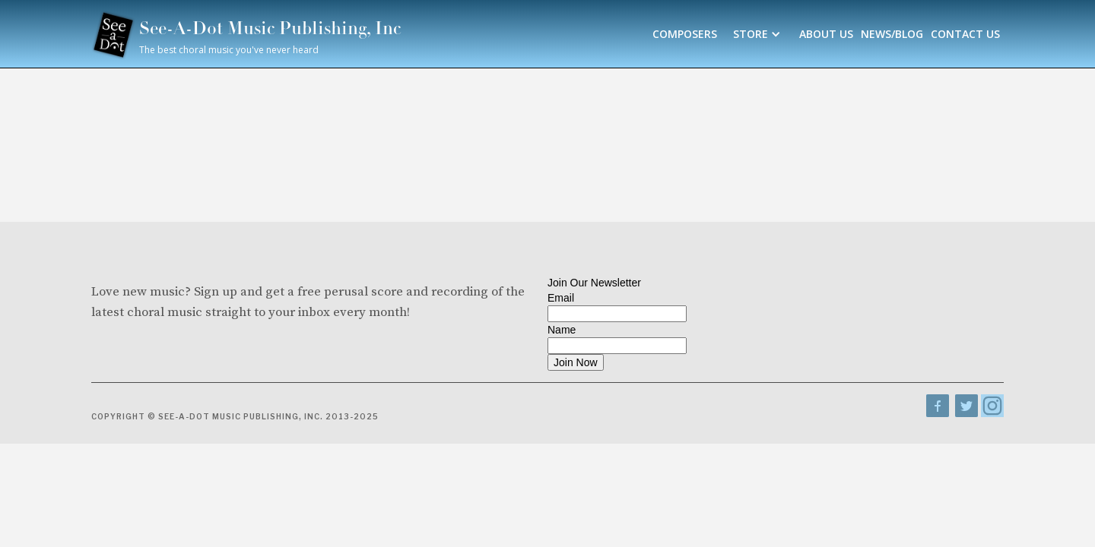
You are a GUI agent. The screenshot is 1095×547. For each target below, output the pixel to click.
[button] (758, 34)
